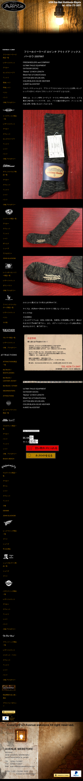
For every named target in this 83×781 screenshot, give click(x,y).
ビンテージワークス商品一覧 (10, 412)
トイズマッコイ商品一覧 (10, 118)
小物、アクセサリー (10, 349)
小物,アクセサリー (9, 104)
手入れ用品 (6, 550)
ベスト (5, 94)
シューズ (6, 250)
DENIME (6, 512)
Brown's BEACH (8, 460)
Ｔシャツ (6, 79)
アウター (6, 69)
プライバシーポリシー (10, 705)
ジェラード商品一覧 (10, 220)
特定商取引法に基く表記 (10, 697)
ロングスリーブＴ (9, 74)
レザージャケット (9, 64)
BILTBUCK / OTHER (10, 387)
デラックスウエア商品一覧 (10, 174)
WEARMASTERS (9, 392)
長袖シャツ (6, 84)
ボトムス (6, 245)
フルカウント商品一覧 (10, 428)
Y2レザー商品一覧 (9, 339)
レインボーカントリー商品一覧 (10, 275)
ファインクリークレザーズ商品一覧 (10, 307)
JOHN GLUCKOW (9, 260)
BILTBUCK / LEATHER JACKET (9, 380)
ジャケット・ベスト (10, 656)
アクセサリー (7, 255)
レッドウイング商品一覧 (10, 533)
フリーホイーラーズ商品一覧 (10, 57)
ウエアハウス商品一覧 (10, 475)
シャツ (5, 150)
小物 (4, 507)
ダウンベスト (7, 287)
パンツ (5, 99)
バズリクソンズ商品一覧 (10, 594)
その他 (5, 324)
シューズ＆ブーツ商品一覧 (10, 565)
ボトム (5, 487)
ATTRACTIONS (8, 397)
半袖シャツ (6, 89)
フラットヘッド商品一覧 (10, 644)
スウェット (6, 135)
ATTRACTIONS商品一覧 (10, 364)
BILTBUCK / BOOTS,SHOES (8, 372)
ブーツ (5, 540)
